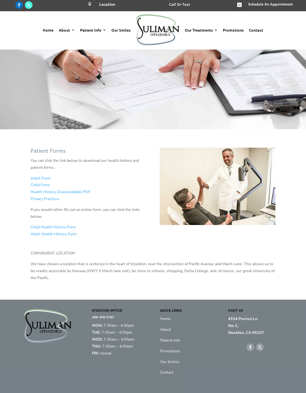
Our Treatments (199, 30)
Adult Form (40, 178)
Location (107, 4)
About (64, 30)
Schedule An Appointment (270, 4)
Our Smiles (121, 30)
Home (48, 30)
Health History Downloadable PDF (60, 192)
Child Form (40, 185)
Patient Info (90, 30)
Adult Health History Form (54, 234)
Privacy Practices (45, 199)
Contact (256, 30)
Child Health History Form (53, 227)
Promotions (233, 30)
